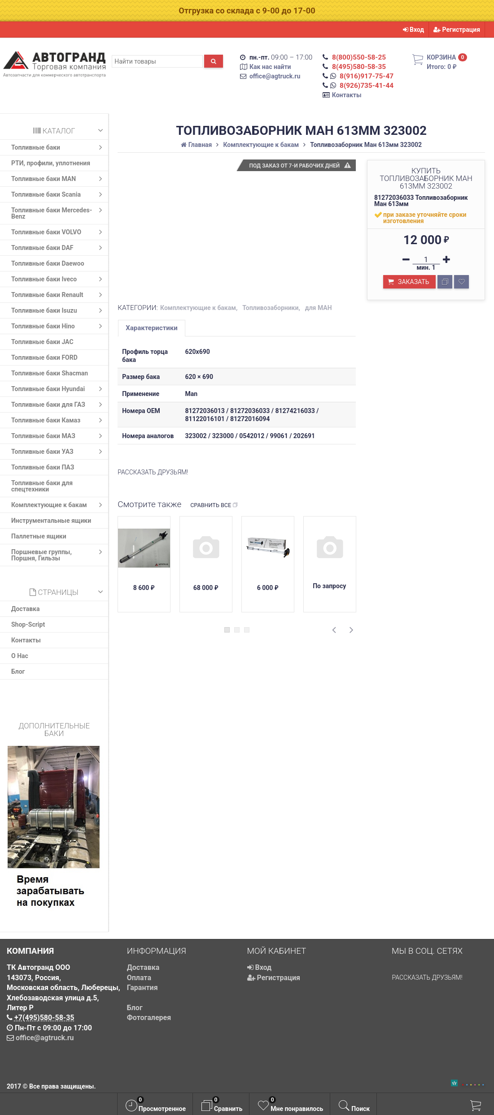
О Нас (19, 655)
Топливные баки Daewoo (47, 263)
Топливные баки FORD (44, 357)
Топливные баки (58, 147)
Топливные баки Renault (58, 295)
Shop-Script (28, 624)
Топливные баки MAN (58, 179)
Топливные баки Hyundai (58, 389)
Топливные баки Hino (58, 326)
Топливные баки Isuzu (58, 310)
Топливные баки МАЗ (58, 436)
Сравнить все (214, 505)
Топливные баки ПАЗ (42, 467)
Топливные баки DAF (58, 248)
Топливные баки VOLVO (58, 232)
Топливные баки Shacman (49, 373)
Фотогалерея (149, 1017)
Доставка (25, 608)
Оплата (139, 977)
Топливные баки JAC (42, 341)
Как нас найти (270, 66)
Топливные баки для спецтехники (42, 486)
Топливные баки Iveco (58, 279)
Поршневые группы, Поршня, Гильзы (58, 554)
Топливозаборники (270, 307)
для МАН (318, 307)
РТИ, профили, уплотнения (50, 163)
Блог (18, 671)
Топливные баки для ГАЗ (58, 404)
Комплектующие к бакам (58, 505)
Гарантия (142, 987)
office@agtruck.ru (274, 76)
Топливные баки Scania (58, 194)
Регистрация (456, 29)
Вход (413, 29)
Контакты (347, 95)
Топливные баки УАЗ (58, 451)
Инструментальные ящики (51, 520)
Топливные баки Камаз (58, 420)
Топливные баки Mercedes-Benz (58, 212)
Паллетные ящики (38, 536)
